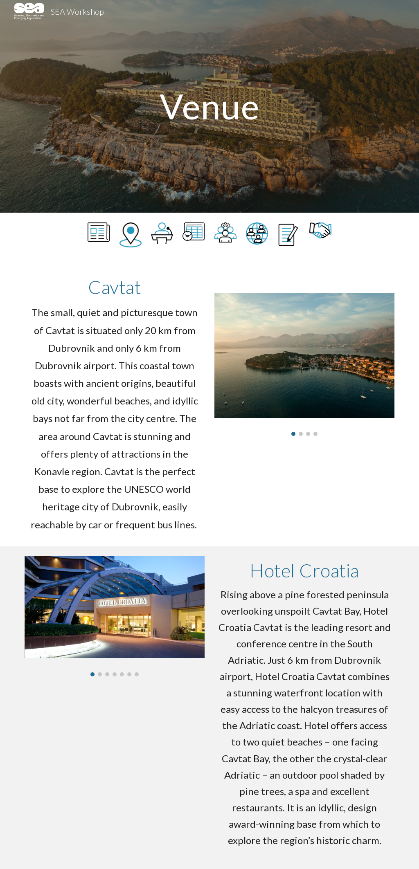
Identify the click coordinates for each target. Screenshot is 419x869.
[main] (210, 106)
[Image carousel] (304, 364)
